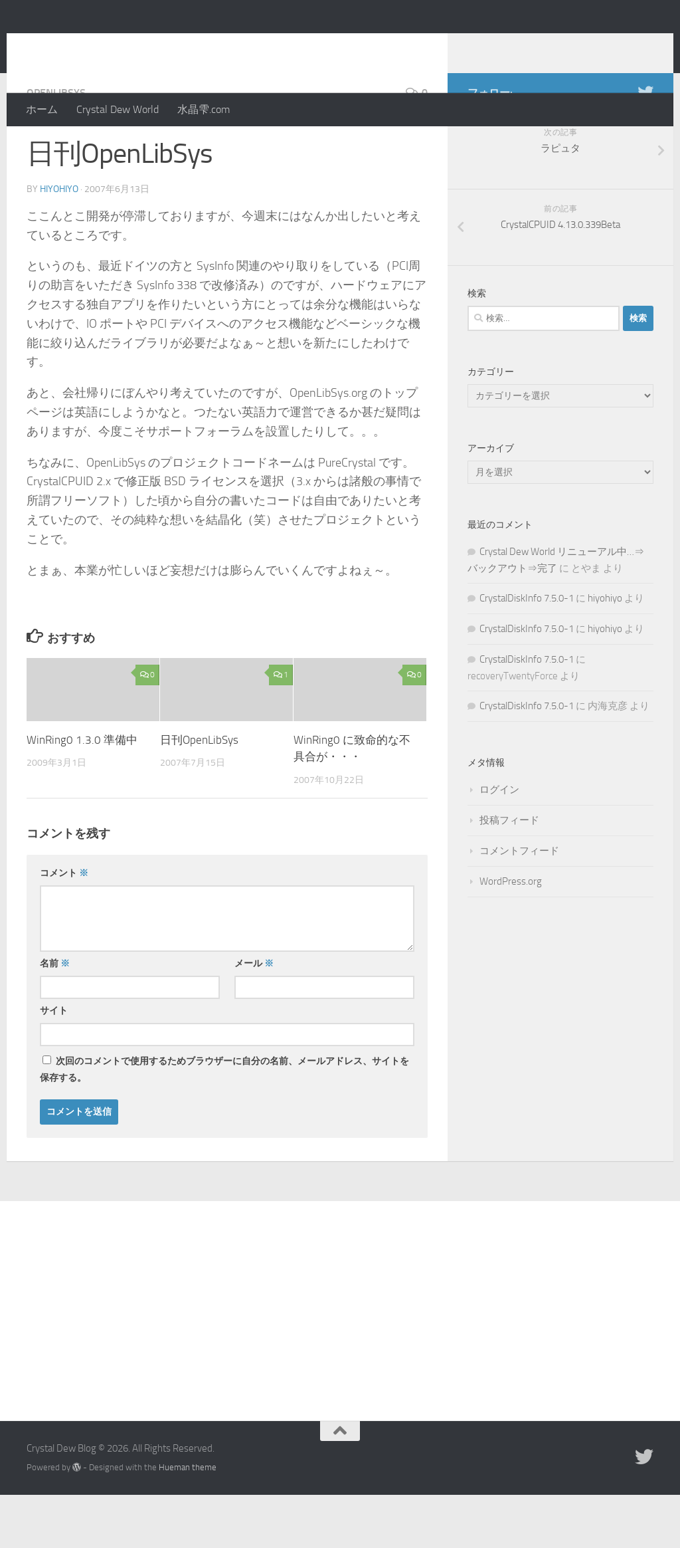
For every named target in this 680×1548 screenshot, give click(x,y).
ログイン (499, 843)
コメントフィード (519, 904)
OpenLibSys (56, 146)
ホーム (42, 109)
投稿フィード (509, 873)
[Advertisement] (340, 1354)
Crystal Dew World (117, 109)
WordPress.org (510, 934)
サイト (54, 1063)
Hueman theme (187, 1520)
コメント (64, 926)
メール (254, 1016)
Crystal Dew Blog (125, 45)
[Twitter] (645, 146)
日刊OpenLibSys (199, 793)
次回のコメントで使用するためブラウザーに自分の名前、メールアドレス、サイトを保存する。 (224, 1123)
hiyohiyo (59, 242)
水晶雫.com (203, 109)
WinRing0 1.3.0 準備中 (82, 793)
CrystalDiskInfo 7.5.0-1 (526, 651)
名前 (55, 1016)
